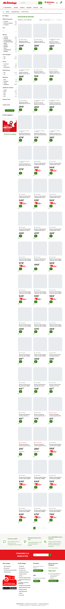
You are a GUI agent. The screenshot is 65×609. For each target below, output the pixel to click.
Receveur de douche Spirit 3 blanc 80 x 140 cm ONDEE (40, 292)
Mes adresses (6, 568)
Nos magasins (22, 568)
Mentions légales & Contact (31, 603)
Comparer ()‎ (59, 19)
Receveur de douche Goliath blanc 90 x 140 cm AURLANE (40, 73)
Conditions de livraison (24, 572)
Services (21, 575)
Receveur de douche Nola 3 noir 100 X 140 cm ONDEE (25, 478)
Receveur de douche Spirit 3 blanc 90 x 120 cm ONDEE (55, 259)
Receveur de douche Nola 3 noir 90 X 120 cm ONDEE (55, 478)
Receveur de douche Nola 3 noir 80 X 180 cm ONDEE (40, 478)
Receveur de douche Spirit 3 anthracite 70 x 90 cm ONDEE (40, 260)
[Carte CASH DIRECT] (45, 541)
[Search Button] (40, 3)
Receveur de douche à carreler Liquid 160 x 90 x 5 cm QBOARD (40, 446)
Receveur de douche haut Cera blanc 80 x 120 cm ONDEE (39, 386)
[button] (60, 3)
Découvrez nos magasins (10, 134)
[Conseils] (4, 541)
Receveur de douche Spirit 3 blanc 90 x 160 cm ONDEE (25, 259)
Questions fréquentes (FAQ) (24, 577)
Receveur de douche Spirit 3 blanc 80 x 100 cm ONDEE (40, 325)
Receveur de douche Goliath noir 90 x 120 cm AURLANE (24, 74)
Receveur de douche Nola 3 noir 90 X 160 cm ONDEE (40, 511)
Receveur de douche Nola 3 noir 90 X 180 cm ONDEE (55, 511)
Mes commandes (7, 566)
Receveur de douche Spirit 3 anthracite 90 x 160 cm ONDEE (40, 165)
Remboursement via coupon (24, 587)
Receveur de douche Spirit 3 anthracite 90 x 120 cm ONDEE (55, 165)
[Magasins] (24, 541)
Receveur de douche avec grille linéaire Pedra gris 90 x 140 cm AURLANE (25, 165)
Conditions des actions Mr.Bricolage (23, 583)
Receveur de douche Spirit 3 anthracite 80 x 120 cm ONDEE (55, 230)
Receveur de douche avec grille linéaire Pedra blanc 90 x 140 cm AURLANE (25, 135)
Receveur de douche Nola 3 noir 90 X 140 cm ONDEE (25, 511)
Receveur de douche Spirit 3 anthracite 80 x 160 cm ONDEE (55, 197)
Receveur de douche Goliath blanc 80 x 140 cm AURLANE (24, 43)
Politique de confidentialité (24, 585)
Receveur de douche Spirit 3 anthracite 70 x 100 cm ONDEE (25, 230)
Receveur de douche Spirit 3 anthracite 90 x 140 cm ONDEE (25, 197)
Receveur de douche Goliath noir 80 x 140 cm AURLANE (39, 43)
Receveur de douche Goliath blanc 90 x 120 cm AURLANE (55, 43)
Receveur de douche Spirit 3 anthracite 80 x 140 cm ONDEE (40, 197)
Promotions (21, 566)
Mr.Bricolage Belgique (53, 568)
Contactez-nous (22, 570)
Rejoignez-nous (37, 570)
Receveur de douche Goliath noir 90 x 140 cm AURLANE (54, 73)
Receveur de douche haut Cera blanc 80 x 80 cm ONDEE (24, 416)
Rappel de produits (23, 589)
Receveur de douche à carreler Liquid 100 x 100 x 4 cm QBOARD (55, 416)
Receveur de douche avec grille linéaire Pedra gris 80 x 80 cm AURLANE (40, 135)
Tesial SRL (44, 605)
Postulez (36, 581)
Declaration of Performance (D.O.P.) (24, 580)
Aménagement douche (15, 11)
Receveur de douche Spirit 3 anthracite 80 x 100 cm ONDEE (40, 230)
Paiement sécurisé (23, 574)
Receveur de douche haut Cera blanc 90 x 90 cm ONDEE (55, 356)
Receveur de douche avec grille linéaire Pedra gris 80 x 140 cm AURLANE (55, 135)
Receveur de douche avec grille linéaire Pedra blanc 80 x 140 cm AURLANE (55, 104)
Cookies (20, 593)
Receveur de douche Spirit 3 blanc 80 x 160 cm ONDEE (55, 292)
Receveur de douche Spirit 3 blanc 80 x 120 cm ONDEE (55, 325)
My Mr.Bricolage (7, 572)
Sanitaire (7, 11)
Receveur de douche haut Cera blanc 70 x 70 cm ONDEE (55, 386)
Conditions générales (44, 603)
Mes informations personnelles (10, 570)
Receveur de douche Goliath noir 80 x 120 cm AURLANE (39, 104)
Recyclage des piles (23, 591)
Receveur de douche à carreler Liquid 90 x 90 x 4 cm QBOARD (40, 416)
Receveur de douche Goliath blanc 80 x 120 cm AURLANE (24, 104)
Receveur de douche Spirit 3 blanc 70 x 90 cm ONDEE (40, 355)
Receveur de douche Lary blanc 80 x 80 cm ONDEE (24, 385)
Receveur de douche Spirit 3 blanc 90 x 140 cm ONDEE (25, 292)
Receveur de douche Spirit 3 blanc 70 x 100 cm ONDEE (25, 325)
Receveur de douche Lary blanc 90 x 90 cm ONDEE (24, 355)
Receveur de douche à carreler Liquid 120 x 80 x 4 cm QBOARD (25, 446)
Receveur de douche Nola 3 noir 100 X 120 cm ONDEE (55, 445)
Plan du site (21, 595)
